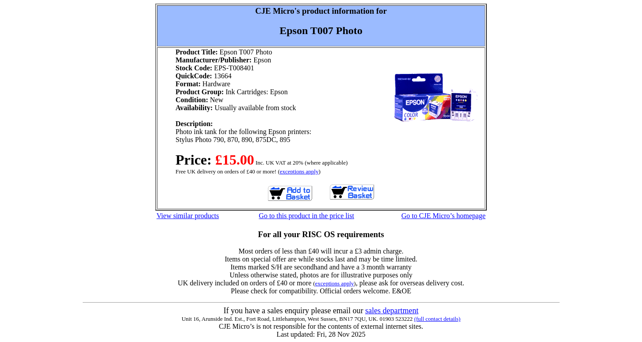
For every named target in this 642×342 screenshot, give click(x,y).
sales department (391, 310)
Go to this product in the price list (306, 215)
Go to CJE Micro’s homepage (443, 215)
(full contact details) (437, 318)
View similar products (188, 215)
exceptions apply (299, 171)
